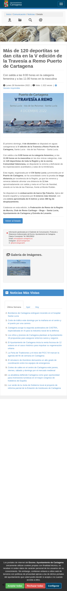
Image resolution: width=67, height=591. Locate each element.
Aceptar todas (15, 586)
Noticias (31, 14)
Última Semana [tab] (14, 307)
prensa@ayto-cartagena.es (23, 238)
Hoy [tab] (37, 307)
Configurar (53, 586)
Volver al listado (13, 221)
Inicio (8, 14)
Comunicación (19, 14)
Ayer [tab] (28, 307)
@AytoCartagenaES (18, 243)
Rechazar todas (35, 586)
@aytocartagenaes (23, 241)
